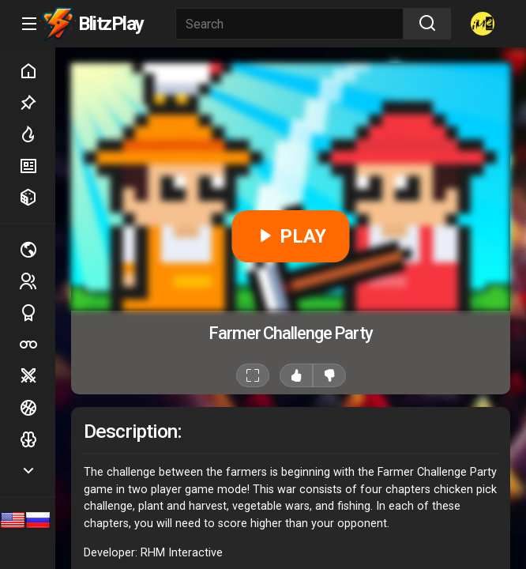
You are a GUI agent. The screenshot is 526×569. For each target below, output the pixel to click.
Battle (37, 376)
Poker (37, 344)
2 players (37, 281)
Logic (37, 439)
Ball (37, 408)
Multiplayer (37, 250)
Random (37, 197)
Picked (37, 103)
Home (37, 71)
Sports (37, 313)
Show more (37, 470)
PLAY (291, 236)
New (37, 166)
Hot (37, 134)
